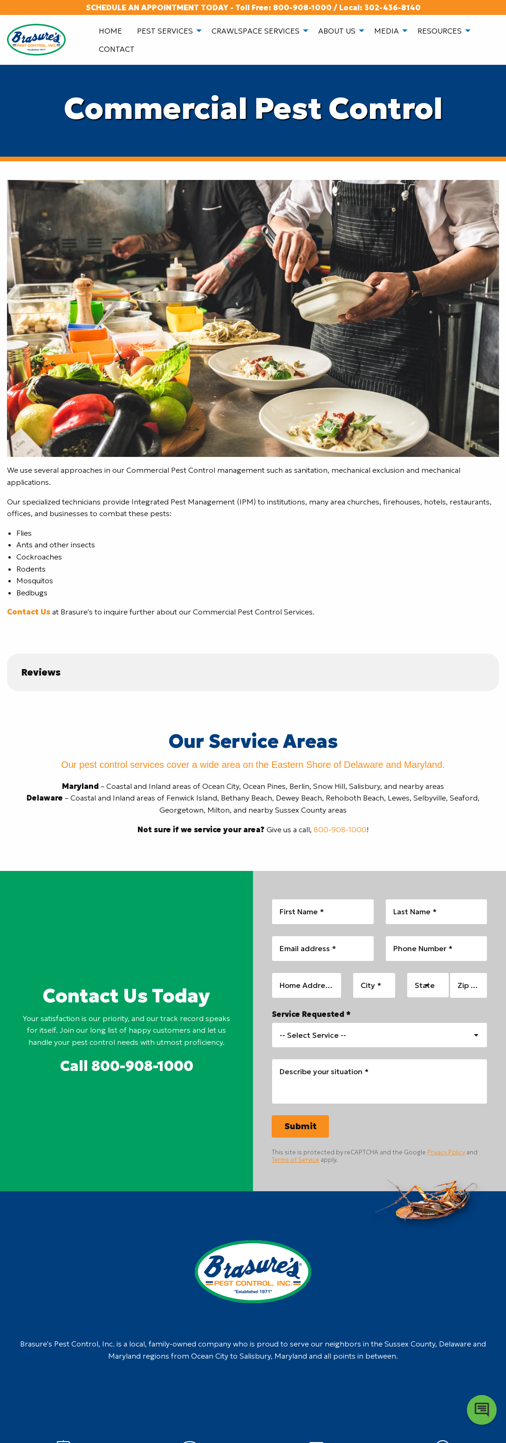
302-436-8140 (392, 7)
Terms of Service (295, 1160)
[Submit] (300, 1126)
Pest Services (165, 30)
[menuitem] (110, 31)
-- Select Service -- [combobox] (313, 1035)
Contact (117, 49)
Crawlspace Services (256, 30)
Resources (439, 30)
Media (386, 30)
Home (110, 30)
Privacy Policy (446, 1152)
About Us (337, 30)
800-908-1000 (302, 7)
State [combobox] (425, 985)
